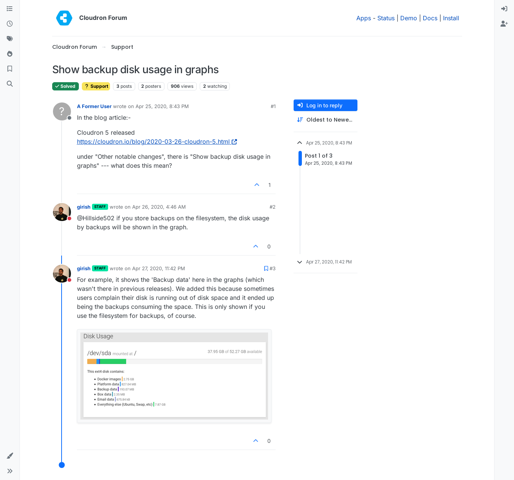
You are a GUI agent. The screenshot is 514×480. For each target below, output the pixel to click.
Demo (408, 18)
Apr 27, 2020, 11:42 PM (158, 268)
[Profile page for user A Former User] (62, 111)
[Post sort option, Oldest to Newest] (325, 120)
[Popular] (10, 54)
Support (96, 86)
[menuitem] (504, 9)
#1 (273, 106)
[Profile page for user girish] (62, 212)
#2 (273, 207)
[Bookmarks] (10, 69)
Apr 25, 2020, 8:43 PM (162, 106)
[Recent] (10, 24)
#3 (273, 268)
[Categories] (10, 9)
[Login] (504, 9)
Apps (363, 18)
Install (451, 18)
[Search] (10, 84)
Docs (430, 18)
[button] (10, 456)
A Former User (94, 106)
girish (83, 207)
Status (386, 18)
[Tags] (10, 39)
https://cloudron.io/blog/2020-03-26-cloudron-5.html (157, 141)
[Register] (504, 24)
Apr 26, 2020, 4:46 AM (159, 207)
